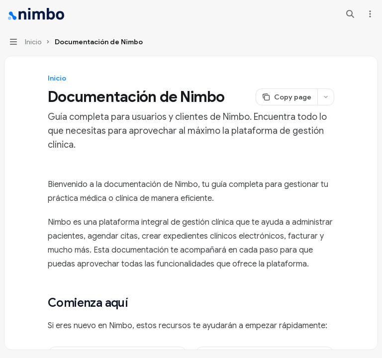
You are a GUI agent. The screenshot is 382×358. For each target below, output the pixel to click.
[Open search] (350, 14)
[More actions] (369, 14)
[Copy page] (286, 97)
